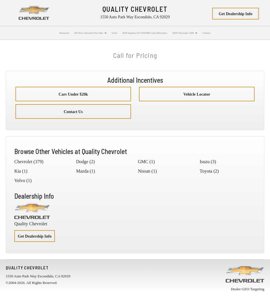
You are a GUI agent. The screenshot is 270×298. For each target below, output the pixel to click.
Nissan (144, 171)
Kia (17, 171)
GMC (143, 161)
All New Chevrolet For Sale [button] (90, 32)
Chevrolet (23, 161)
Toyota (206, 171)
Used (114, 32)
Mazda (82, 171)
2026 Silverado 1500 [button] (184, 32)
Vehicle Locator (196, 94)
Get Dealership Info (235, 14)
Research (64, 32)
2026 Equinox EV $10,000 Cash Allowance (144, 32)
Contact (206, 32)
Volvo (19, 180)
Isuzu (205, 161)
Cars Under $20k (73, 94)
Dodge (82, 161)
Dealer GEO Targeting (247, 289)
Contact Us (73, 112)
